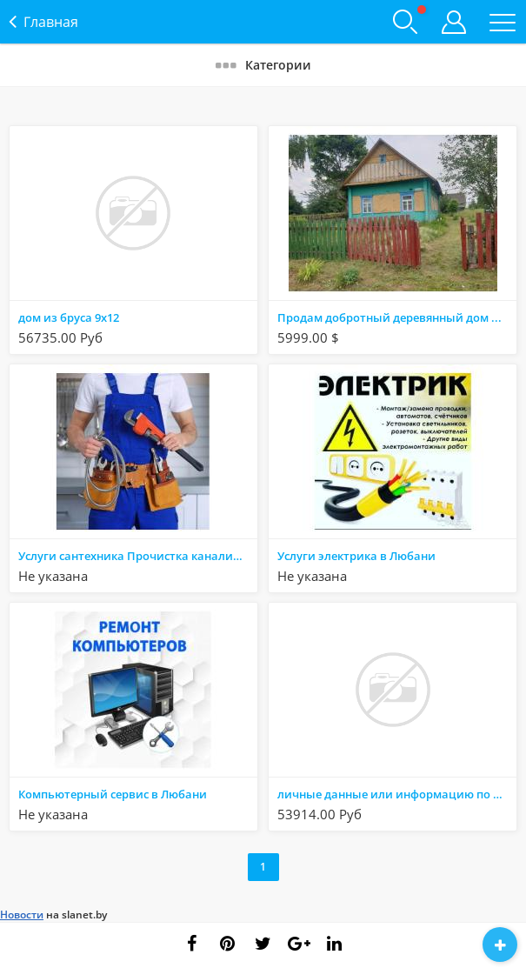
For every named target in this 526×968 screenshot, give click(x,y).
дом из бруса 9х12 (68, 317)
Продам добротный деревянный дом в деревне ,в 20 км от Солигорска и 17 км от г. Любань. (396, 317)
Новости (21, 914)
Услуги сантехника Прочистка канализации (137, 556)
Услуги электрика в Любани (356, 556)
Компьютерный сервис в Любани (112, 794)
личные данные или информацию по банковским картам (396, 794)
